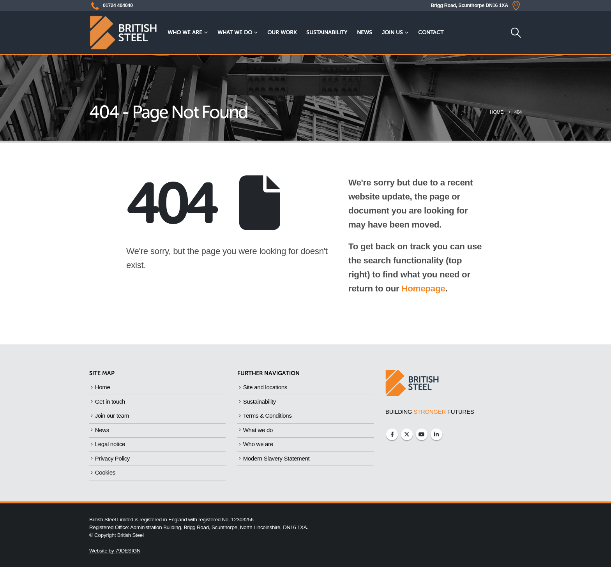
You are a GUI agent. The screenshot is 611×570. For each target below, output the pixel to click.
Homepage (423, 288)
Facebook (392, 434)
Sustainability (326, 32)
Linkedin (436, 434)
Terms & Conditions (267, 416)
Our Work (282, 32)
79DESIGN (127, 553)
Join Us (392, 32)
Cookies (105, 475)
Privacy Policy (112, 460)
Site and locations (265, 387)
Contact (430, 32)
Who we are (185, 32)
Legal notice (110, 446)
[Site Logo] (123, 32)
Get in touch (110, 402)
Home (102, 387)
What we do (234, 32)
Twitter (407, 434)
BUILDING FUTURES (429, 411)
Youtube (421, 434)
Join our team (112, 416)
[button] (516, 33)
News (364, 32)
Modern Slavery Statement (276, 460)
